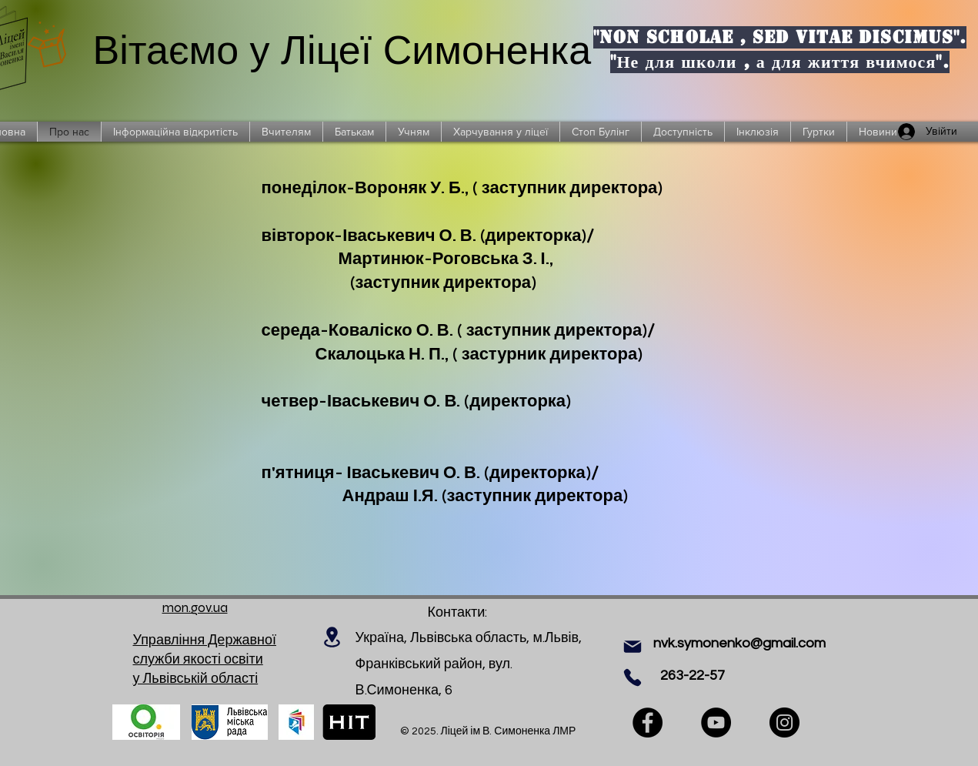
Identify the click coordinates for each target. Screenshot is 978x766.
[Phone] (633, 677)
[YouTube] (716, 722)
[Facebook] (648, 722)
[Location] (332, 637)
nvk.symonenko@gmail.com (739, 643)
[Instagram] (784, 722)
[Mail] (633, 647)
